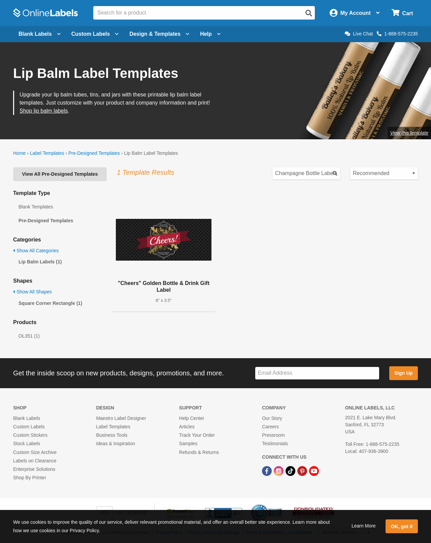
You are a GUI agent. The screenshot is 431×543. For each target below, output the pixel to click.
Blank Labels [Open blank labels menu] (40, 34)
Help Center (191, 418)
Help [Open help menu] (210, 34)
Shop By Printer (29, 477)
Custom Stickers (30, 435)
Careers (270, 426)
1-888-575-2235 (397, 33)
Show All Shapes (32, 291)
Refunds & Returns (199, 452)
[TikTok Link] (291, 470)
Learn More (364, 525)
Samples (188, 443)
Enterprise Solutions (34, 469)
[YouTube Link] (314, 470)
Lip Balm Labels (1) (40, 261)
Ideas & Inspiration (115, 443)
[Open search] (309, 13)
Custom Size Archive (35, 452)
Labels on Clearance (34, 460)
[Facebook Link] (267, 470)
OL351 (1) (29, 336)
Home (19, 153)
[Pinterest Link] (302, 470)
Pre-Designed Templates (94, 153)
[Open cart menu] (402, 13)
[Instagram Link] (279, 470)
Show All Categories (36, 250)
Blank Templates (36, 206)
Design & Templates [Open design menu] (159, 34)
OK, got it (402, 526)
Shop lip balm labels (44, 111)
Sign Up (403, 373)
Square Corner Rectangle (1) (50, 303)
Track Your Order (197, 435)
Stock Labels (26, 443)
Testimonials (275, 443)
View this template (409, 133)
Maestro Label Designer (121, 418)
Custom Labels (28, 426)
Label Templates (47, 153)
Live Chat (359, 33)
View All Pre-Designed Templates (60, 174)
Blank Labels (26, 418)
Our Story (272, 418)
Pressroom (273, 435)
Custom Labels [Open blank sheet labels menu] (95, 34)
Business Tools (111, 435)
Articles (187, 426)
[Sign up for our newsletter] (317, 373)
